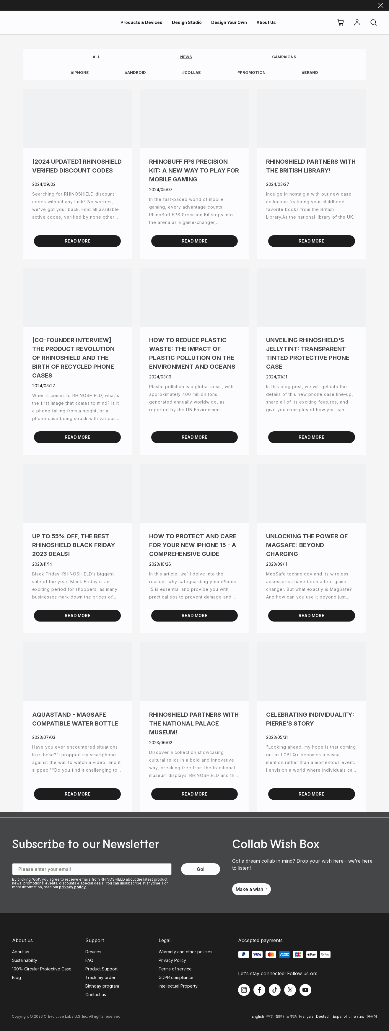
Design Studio (187, 22)
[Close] (380, 5)
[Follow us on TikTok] (275, 990)
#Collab (191, 72)
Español (340, 1016)
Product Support (101, 968)
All (96, 56)
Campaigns (284, 56)
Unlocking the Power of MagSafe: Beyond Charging (307, 545)
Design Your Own (229, 22)
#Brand (310, 72)
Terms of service (175, 968)
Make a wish (251, 889)
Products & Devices (141, 22)
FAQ (89, 960)
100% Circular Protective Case (41, 968)
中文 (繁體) (275, 1016)
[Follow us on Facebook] (259, 990)
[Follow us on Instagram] (244, 990)
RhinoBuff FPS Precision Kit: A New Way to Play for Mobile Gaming (194, 170)
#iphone (80, 72)
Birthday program (102, 985)
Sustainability (24, 960)
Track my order (100, 977)
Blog (16, 977)
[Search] (374, 22)
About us (20, 951)
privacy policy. (73, 887)
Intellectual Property (178, 985)
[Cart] (340, 22)
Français (306, 1016)
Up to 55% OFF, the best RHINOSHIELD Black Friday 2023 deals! (73, 545)
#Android (135, 72)
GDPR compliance (176, 977)
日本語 (291, 1016)
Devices (93, 951)
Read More (77, 240)
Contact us (95, 994)
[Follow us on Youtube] (305, 990)
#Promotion (251, 72)
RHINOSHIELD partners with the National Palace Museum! (194, 723)
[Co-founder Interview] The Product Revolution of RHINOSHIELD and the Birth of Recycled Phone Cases (73, 357)
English (258, 1016)
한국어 (372, 1016)
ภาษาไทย (356, 1016)
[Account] (357, 22)
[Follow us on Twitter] (290, 990)
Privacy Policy (172, 960)
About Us (266, 22)
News (186, 56)
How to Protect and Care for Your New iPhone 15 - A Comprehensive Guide (193, 545)
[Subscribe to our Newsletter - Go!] (200, 869)
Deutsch (323, 1016)
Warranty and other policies (185, 951)
